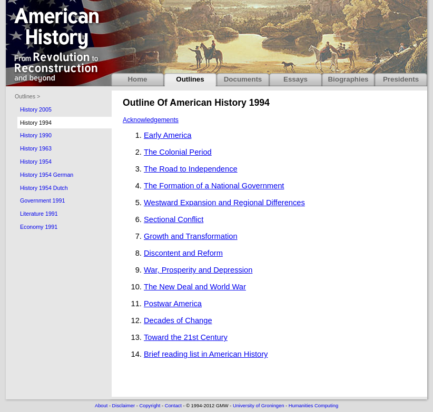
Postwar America (173, 303)
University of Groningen (258, 405)
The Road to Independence (191, 169)
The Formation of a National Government (214, 186)
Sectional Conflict (173, 219)
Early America (167, 135)
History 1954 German (46, 175)
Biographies (348, 79)
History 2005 (36, 109)
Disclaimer (123, 405)
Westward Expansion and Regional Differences (224, 202)
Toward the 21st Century (186, 337)
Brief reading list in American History (206, 354)
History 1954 (36, 161)
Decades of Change (178, 320)
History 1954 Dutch (44, 188)
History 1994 (36, 122)
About (101, 405)
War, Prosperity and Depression (198, 270)
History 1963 (36, 148)
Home (137, 79)
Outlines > (27, 96)
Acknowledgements (151, 120)
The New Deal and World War (195, 287)
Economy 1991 (38, 227)
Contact (173, 405)
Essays (295, 79)
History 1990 (36, 135)
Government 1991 (42, 200)
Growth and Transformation (191, 236)
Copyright (149, 405)
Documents (243, 79)
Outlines (190, 79)
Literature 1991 (39, 213)
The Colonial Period (178, 152)
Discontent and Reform (183, 253)
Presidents (401, 79)
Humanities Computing (313, 405)
